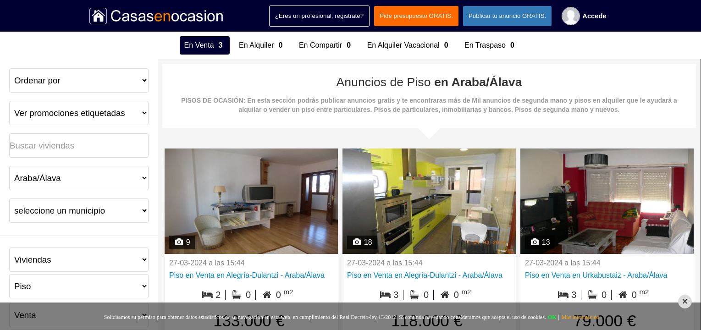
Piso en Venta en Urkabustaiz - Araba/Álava (596, 275)
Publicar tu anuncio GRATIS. (507, 15)
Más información (580, 317)
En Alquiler (262, 45)
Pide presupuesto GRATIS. (416, 15)
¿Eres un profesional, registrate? (319, 15)
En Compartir (326, 45)
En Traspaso (490, 45)
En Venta (204, 45)
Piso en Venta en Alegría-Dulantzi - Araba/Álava (247, 275)
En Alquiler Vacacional (409, 45)
